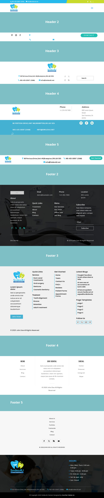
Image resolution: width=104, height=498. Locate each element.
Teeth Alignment (40, 298)
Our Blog (57, 215)
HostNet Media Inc (68, 495)
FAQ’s (58, 284)
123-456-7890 (64, 195)
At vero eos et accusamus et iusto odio (83, 284)
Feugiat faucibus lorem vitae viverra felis (85, 277)
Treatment (36, 207)
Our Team (58, 210)
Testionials (52, 428)
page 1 (80, 303)
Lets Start (16, 316)
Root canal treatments (38, 279)
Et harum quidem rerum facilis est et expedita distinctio (85, 292)
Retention (37, 304)
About (34, 210)
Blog (34, 212)
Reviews (59, 288)
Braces (36, 301)
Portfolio (52, 425)
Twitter (81, 366)
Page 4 (80, 313)
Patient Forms (61, 291)
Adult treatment (40, 307)
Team (58, 278)
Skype (81, 376)
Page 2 (80, 306)
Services (23, 369)
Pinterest (81, 369)
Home (58, 275)
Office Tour (58, 212)
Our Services (59, 207)
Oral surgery (39, 283)
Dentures (37, 286)
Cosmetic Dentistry (41, 290)
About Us (52, 418)
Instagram (81, 373)
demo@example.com (45, 195)
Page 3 (80, 309)
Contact (89, 35)
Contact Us (60, 281)
